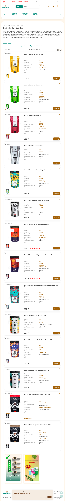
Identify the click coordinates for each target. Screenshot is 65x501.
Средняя (41, 94)
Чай (8, 14)
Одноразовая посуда (25, 14)
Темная (40, 64)
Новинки (13, 1)
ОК (49, 497)
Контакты (59, 1)
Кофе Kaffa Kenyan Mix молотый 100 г (35, 315)
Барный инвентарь (35, 14)
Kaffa (40, 60)
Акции (20, 1)
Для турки (41, 65)
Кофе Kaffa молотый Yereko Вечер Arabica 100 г (38, 340)
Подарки (60, 14)
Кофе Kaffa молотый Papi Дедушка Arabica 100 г (38, 255)
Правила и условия (44, 2)
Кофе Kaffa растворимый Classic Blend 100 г (37, 394)
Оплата (38, 1)
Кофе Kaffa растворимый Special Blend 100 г (37, 424)
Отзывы (53, 1)
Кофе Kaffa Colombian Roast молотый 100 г (37, 370)
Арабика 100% (42, 266)
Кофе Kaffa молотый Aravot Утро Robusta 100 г (38, 170)
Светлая (41, 124)
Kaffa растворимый (37, 45)
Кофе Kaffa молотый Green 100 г (33, 85)
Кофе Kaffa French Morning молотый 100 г (36, 200)
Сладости (48, 14)
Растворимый (42, 403)
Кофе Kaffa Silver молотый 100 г (33, 145)
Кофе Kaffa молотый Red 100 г (33, 115)
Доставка (32, 1)
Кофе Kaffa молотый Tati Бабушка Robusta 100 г (38, 224)
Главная (5, 25)
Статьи (26, 1)
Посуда (43, 14)
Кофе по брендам (15, 25)
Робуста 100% (42, 67)
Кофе (4, 14)
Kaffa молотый (26, 45)
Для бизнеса (5, 2)
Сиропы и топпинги (14, 14)
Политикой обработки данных (22, 493)
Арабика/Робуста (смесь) (45, 297)
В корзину (56, 78)
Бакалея (54, 14)
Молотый (41, 62)
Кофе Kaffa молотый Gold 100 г (33, 54)
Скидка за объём (35, 248)
